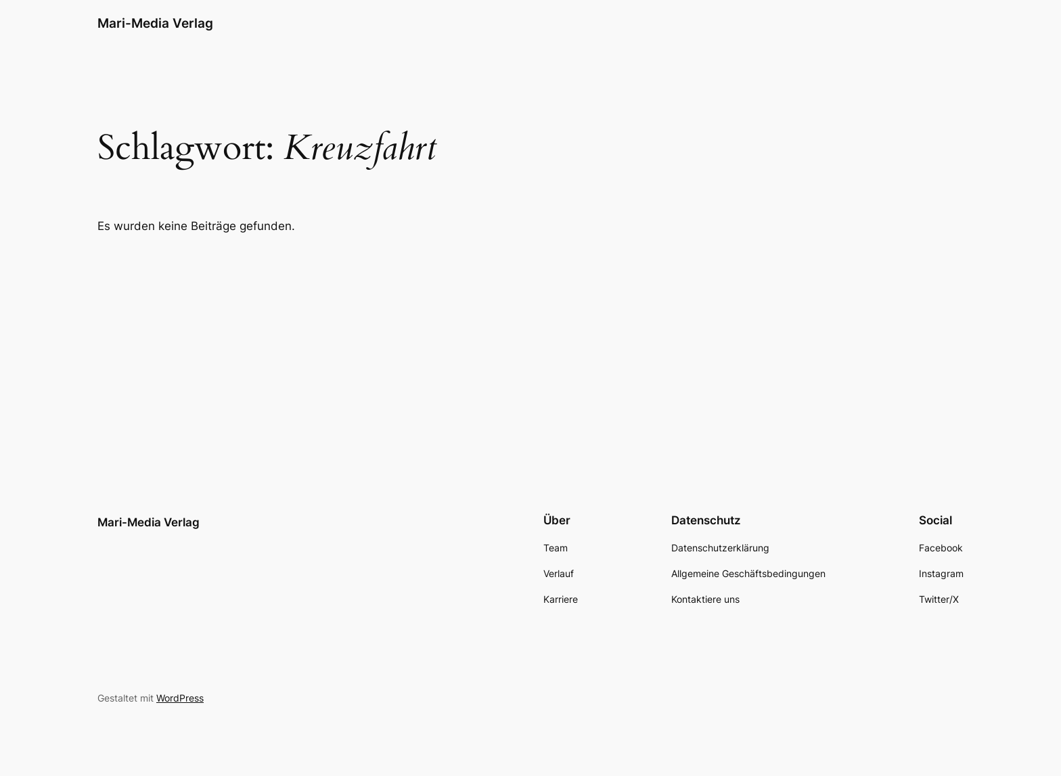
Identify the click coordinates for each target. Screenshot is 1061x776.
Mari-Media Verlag (155, 23)
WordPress (180, 698)
